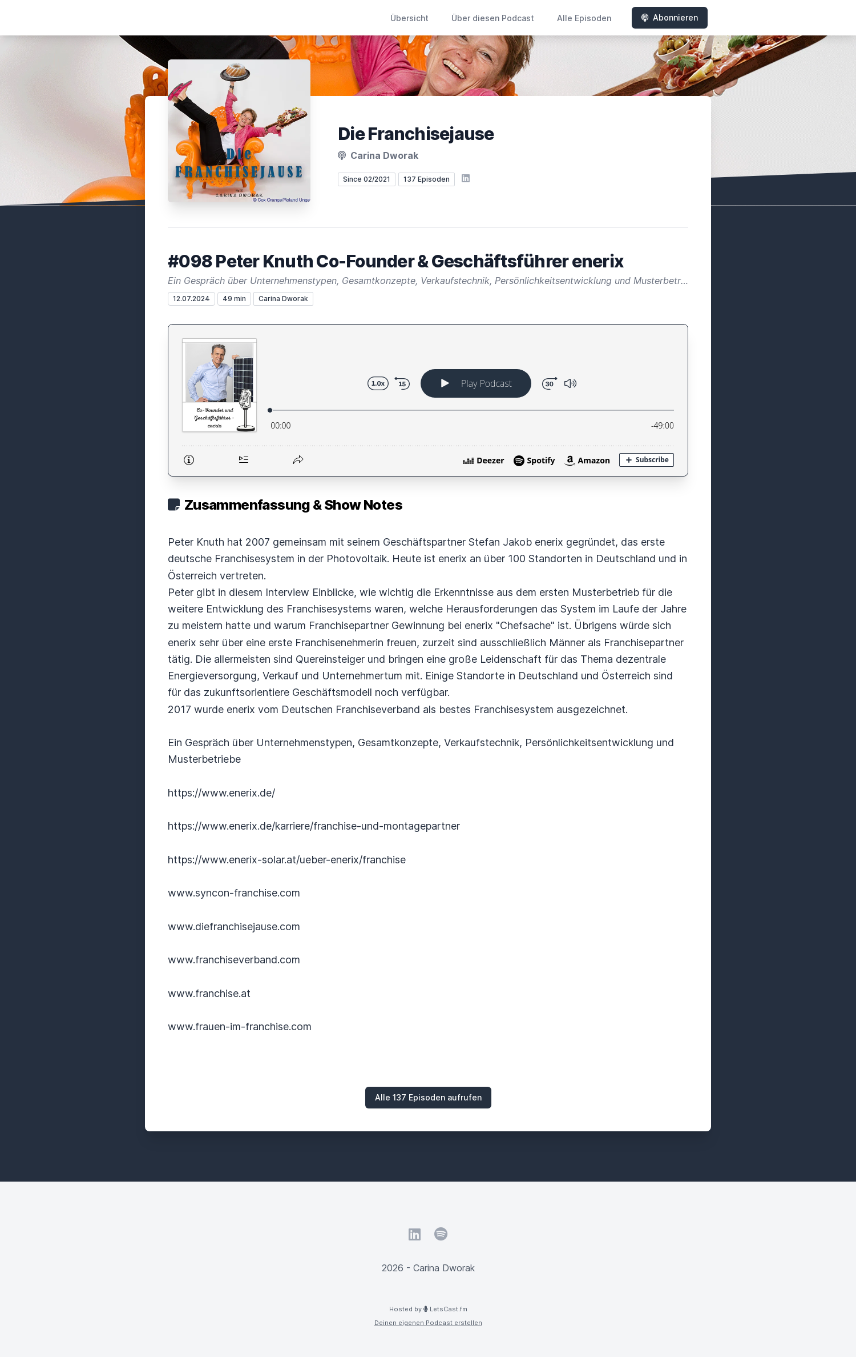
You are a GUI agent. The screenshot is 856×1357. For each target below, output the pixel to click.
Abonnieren (669, 17)
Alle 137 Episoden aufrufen (428, 1097)
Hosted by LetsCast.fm (428, 1309)
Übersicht (409, 18)
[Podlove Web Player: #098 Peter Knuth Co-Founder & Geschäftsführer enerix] (428, 400)
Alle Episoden (584, 18)
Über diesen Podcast (492, 18)
